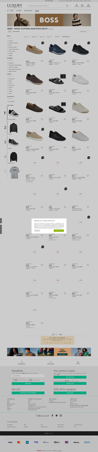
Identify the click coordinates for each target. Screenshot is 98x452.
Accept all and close (59, 230)
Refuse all (37, 230)
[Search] (67, 6)
